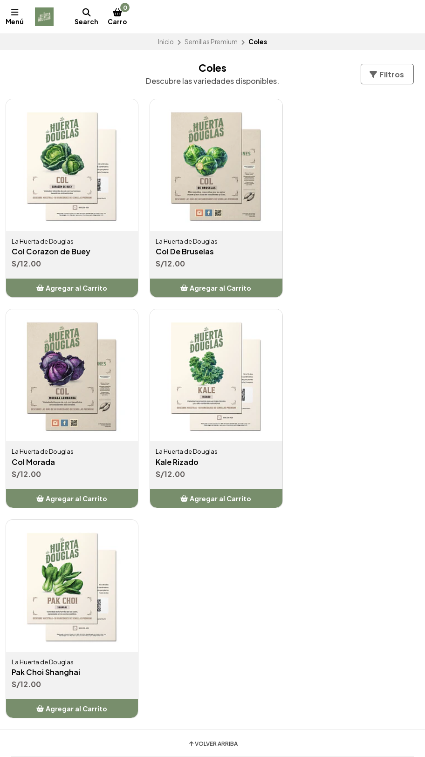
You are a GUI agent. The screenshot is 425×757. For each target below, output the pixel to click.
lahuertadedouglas (253, 666)
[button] (71, 285)
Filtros (386, 74)
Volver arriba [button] (213, 529)
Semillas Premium (211, 42)
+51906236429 (41, 678)
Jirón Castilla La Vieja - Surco (59, 689)
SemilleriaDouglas (251, 678)
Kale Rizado (33, 457)
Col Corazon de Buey (51, 249)
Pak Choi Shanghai (187, 457)
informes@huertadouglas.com (65, 666)
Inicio (166, 42)
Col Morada (316, 249)
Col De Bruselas (182, 249)
